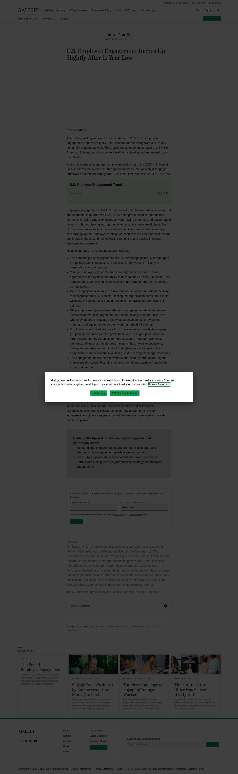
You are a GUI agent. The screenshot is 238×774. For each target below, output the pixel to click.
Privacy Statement (159, 384)
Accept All (98, 393)
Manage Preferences (124, 393)
